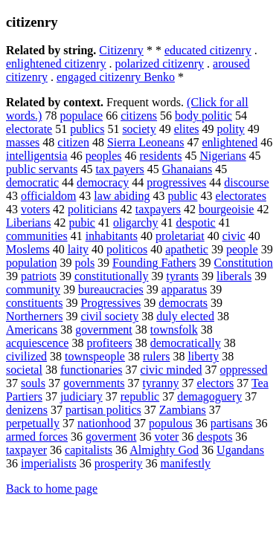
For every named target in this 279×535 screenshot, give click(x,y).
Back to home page (51, 488)
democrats (183, 302)
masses (22, 142)
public (182, 195)
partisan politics (103, 409)
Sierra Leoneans (146, 142)
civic (234, 236)
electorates (240, 195)
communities (37, 236)
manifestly (186, 463)
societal (24, 369)
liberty (203, 356)
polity (230, 129)
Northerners (34, 316)
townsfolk (174, 329)
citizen (73, 142)
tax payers (119, 169)
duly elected (185, 316)
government (103, 329)
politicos (126, 249)
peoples (104, 155)
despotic (195, 222)
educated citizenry (207, 50)
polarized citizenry (160, 63)
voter (166, 436)
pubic (81, 222)
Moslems (28, 249)
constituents (34, 302)
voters (35, 209)
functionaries (91, 369)
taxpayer (26, 450)
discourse (246, 182)
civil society (109, 316)
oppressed (244, 369)
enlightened (229, 142)
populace (81, 115)
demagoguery (209, 396)
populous (171, 423)
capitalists (88, 450)
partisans (232, 423)
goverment (111, 436)
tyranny (161, 383)
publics (87, 129)
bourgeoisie (226, 209)
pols (84, 262)
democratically (185, 343)
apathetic (186, 249)
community (33, 289)
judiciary (81, 396)
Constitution (243, 262)
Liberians (28, 222)
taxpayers (158, 209)
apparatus (184, 289)
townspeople (95, 356)
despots (214, 436)
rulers (156, 356)
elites (186, 129)
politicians (93, 209)
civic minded (171, 369)
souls (33, 383)
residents (161, 155)
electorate (29, 129)
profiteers (109, 343)
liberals (234, 276)
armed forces (37, 436)
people (242, 249)
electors (215, 383)
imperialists (49, 463)
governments (94, 383)
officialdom (48, 195)
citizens (139, 115)
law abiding (122, 195)
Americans (31, 329)
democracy (103, 182)
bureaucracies (111, 289)
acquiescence (37, 343)
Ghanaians (187, 169)
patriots (39, 276)
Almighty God (164, 450)
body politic (203, 115)
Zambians (182, 409)
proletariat (180, 236)
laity (78, 249)
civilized (26, 356)
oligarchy (135, 222)
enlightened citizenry (56, 63)
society (138, 129)
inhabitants (112, 236)
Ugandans (240, 450)
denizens (27, 409)
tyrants (183, 276)
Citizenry (121, 50)
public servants (41, 169)
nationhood (104, 423)
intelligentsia (37, 155)
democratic (32, 182)
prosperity (118, 463)
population (31, 262)
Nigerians (222, 155)
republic (140, 396)
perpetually (33, 423)
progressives (176, 182)
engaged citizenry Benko (116, 77)
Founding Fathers (154, 262)
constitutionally (111, 276)
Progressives (110, 302)
